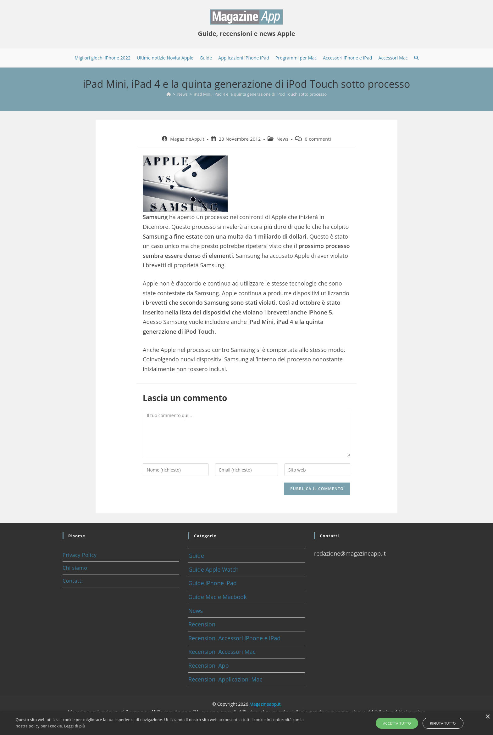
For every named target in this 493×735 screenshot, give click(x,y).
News (283, 139)
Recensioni (202, 624)
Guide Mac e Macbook (217, 597)
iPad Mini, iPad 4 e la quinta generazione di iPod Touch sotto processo (260, 94)
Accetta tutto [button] (399, 723)
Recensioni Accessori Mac (221, 651)
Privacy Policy (80, 554)
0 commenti (318, 139)
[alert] (246, 723)
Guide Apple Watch (213, 569)
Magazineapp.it (264, 704)
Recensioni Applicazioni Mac (225, 679)
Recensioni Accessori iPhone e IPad (234, 638)
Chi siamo (75, 567)
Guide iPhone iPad (212, 583)
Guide (196, 555)
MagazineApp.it (187, 139)
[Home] (168, 94)
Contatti (73, 580)
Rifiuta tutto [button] (441, 723)
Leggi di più (74, 726)
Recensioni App (208, 665)
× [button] (487, 717)
